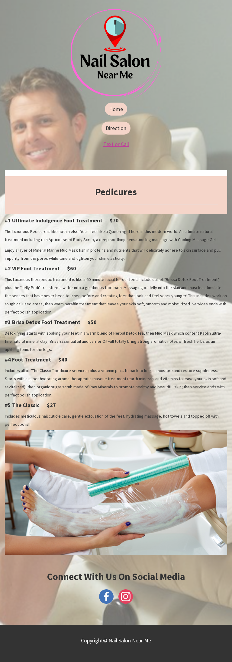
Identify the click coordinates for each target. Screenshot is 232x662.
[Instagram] (125, 596)
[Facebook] (106, 596)
